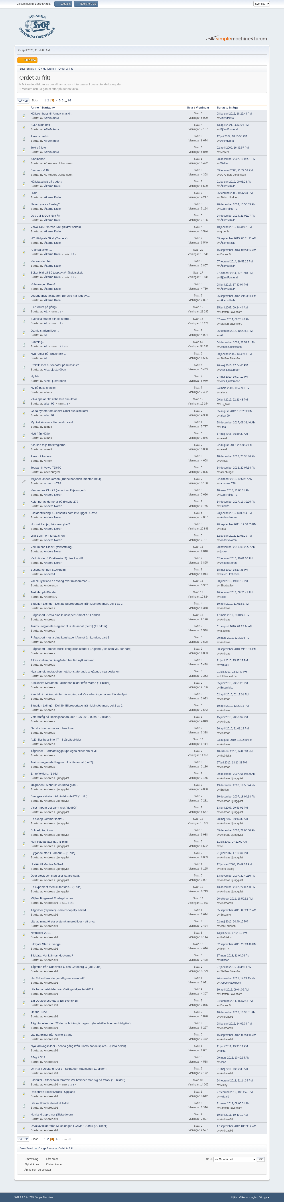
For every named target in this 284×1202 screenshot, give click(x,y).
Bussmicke (226, 687)
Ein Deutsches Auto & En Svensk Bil (54, 1000)
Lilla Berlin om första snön (48, 535)
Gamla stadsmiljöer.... (45, 330)
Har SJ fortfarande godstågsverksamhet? (58, 978)
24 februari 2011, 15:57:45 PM (235, 1001)
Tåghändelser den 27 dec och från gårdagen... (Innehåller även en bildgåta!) (81, 1023)
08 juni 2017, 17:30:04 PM (232, 284)
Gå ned (23, 100)
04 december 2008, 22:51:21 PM (236, 342)
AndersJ (49, 574)
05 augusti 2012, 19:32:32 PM (234, 411)
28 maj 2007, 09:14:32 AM (232, 819)
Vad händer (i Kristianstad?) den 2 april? (57, 558)
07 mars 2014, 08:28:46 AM (233, 319)
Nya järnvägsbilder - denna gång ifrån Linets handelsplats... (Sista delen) (78, 1046)
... (66, 100)
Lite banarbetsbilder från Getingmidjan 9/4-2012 (62, 989)
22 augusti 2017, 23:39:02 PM (234, 445)
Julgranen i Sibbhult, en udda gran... (54, 785)
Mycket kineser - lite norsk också (52, 422)
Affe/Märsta (51, 118)
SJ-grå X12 (38, 1057)
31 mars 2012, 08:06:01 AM (233, 1103)
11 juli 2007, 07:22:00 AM (232, 841)
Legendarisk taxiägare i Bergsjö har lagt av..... (61, 295)
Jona (223, 1062)
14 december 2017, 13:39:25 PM (236, 501)
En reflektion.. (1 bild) (45, 773)
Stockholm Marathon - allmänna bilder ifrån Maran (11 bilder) (70, 683)
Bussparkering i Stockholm (48, 569)
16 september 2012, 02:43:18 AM (236, 1035)
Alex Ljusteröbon (55, 369)
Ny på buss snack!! (43, 387)
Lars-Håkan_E (228, 208)
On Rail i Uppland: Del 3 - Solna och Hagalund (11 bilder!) (68, 1068)
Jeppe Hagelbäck (230, 982)
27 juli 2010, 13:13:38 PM (232, 762)
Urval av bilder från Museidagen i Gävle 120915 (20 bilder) (69, 1126)
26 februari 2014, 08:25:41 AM (234, 592)
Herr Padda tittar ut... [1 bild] (49, 841)
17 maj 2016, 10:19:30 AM (232, 433)
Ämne (35, 107)
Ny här (35, 376)
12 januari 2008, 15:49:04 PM (234, 864)
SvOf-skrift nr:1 (40, 125)
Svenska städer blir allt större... (51, 318)
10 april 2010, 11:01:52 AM (232, 603)
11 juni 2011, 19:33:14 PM (232, 1046)
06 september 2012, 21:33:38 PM (236, 296)
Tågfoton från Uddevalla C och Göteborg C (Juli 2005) (66, 966)
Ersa (223, 427)
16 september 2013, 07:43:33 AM (236, 250)
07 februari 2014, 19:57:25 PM (235, 261)
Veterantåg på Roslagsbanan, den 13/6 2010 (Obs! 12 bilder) (70, 717)
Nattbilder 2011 (41, 932)
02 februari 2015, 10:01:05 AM (234, 558)
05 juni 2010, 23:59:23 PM (232, 683)
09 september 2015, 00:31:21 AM (236, 238)
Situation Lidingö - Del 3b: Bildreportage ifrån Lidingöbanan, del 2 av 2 (76, 705)
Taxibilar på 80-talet (43, 592)
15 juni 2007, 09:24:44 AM (232, 307)
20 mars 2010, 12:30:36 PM (233, 637)
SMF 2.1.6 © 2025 (24, 1197)
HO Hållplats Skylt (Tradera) (49, 238)
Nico (223, 596)
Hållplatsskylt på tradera (46, 181)
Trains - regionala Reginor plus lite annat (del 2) (62, 762)
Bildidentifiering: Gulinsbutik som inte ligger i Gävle (64, 513)
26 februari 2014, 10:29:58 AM (234, 330)
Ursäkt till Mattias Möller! (47, 864)
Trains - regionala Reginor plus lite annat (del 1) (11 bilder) (69, 626)
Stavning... (38, 342)
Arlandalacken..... (42, 249)
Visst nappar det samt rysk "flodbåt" (54, 807)
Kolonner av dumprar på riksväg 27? (54, 501)
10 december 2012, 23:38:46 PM (236, 456)
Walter (224, 163)
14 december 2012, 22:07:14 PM (236, 467)
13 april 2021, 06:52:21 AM (232, 125)
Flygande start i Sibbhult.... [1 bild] (53, 853)
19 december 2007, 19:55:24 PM (236, 785)
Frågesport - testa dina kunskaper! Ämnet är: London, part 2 (70, 637)
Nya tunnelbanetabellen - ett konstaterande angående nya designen (75, 671)
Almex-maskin (40, 136)
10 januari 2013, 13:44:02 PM (234, 227)
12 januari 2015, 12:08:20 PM (234, 535)
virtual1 (224, 664)
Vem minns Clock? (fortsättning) (52, 547)
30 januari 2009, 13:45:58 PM (234, 354)
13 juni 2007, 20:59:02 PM (232, 807)
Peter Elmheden (229, 574)
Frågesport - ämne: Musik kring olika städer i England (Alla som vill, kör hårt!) (81, 648)
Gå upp (23, 1139)
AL (45, 311)
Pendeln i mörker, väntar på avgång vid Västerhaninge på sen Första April (79, 694)
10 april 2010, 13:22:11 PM (233, 705)
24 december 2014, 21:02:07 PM (236, 215)
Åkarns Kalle (52, 186)
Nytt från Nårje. (41, 433)
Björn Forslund (229, 129)
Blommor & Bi (40, 170)
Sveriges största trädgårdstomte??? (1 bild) (59, 796)
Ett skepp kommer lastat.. (47, 819)
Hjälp (34, 193)
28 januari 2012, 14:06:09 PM (234, 1023)
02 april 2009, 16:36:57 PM (233, 147)
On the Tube (39, 1012)
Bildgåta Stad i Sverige (46, 944)
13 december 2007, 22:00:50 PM (236, 887)
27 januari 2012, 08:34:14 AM (234, 966)
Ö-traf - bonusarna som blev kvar (52, 728)
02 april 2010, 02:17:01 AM (232, 694)
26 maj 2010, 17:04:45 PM (232, 365)
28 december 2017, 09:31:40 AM (236, 422)
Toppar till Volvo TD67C (46, 467)
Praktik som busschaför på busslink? (55, 365)
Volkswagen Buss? (43, 284)
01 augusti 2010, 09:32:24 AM (234, 626)
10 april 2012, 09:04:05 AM (232, 989)
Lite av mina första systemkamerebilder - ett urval (63, 921)
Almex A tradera (41, 456)
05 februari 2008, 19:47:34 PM (235, 193)
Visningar (202, 107)
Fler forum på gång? (44, 307)
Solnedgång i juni (42, 830)
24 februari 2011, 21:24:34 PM (235, 1080)
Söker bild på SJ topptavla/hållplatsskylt (57, 272)
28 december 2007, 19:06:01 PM (236, 159)
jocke (223, 551)
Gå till (209, 1159)
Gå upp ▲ (264, 1197)
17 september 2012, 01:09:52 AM (236, 1126)
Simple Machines (44, 1197)
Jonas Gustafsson (231, 346)
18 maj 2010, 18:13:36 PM (232, 569)
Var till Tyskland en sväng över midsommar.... (60, 581)
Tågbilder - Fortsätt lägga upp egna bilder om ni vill (64, 751)
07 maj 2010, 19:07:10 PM (232, 376)
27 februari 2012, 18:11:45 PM (235, 1092)
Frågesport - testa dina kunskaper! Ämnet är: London (65, 615)
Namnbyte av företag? (45, 204)
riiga (222, 1050)
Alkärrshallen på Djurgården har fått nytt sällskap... (64, 660)
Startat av (50, 107)
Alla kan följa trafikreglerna (48, 445)
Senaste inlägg (227, 107)
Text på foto (38, 147)
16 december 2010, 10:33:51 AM (236, 1012)
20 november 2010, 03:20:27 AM (236, 547)
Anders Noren (53, 494)
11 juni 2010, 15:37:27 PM (232, 660)
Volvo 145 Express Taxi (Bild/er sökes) (56, 227)
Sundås (224, 506)
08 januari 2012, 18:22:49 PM (234, 113)
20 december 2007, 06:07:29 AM (236, 773)
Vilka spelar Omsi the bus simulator (54, 399)
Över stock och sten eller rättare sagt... (56, 875)
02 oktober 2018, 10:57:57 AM (234, 479)
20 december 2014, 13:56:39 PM (236, 204)
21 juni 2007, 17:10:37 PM (232, 853)
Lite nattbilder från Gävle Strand (51, 1034)
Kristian (224, 960)
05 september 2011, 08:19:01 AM (236, 910)
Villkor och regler (248, 1197)
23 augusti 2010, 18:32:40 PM (234, 739)
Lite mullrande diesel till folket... (51, 1103)
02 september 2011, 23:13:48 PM (236, 944)
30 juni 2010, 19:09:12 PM (232, 581)
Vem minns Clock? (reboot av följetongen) (58, 490)
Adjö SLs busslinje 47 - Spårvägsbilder (56, 739)
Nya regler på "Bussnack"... (49, 353)
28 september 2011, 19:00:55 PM (236, 524)
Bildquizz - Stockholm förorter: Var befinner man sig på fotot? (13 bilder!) (78, 1080)
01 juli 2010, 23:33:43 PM (232, 671)
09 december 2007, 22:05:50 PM (236, 830)
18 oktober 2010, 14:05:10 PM (234, 751)
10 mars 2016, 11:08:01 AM (233, 490)
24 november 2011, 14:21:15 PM (236, 978)
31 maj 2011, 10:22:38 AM (232, 1069)
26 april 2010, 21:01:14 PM (233, 728)
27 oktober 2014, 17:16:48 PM (234, 273)
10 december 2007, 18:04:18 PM (236, 796)
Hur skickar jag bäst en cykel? (50, 524)
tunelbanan (38, 159)
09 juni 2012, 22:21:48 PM (232, 399)
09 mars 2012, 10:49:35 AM (233, 1057)
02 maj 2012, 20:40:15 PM (232, 921)
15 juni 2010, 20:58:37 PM (232, 717)
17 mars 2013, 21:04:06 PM (233, 955)
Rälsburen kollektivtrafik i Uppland (53, 1091)
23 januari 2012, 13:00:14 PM (234, 513)
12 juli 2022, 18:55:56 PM (232, 136)
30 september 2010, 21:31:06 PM (236, 649)
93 (69, 100)
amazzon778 (52, 483)
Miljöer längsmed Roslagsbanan (52, 898)
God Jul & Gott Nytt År (45, 215)
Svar (190, 107)
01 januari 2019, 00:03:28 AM (234, 181)
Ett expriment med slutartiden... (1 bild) (56, 887)
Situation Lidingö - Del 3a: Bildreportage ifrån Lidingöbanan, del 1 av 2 (76, 603)
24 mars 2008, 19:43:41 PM (233, 388)
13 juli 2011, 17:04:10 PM (232, 932)
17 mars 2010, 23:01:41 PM (233, 615)
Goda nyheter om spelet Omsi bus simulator (59, 411)
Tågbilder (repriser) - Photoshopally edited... (59, 910)
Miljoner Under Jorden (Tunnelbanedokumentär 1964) (66, 479)
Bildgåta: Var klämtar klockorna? (52, 955)
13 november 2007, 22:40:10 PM (236, 875)
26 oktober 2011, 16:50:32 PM (234, 898)
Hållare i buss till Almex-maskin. (51, 113)
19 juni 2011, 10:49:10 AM (232, 1114)
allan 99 (49, 403)
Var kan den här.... (43, 261)
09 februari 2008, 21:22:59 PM (235, 170)
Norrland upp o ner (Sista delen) (52, 1114)
